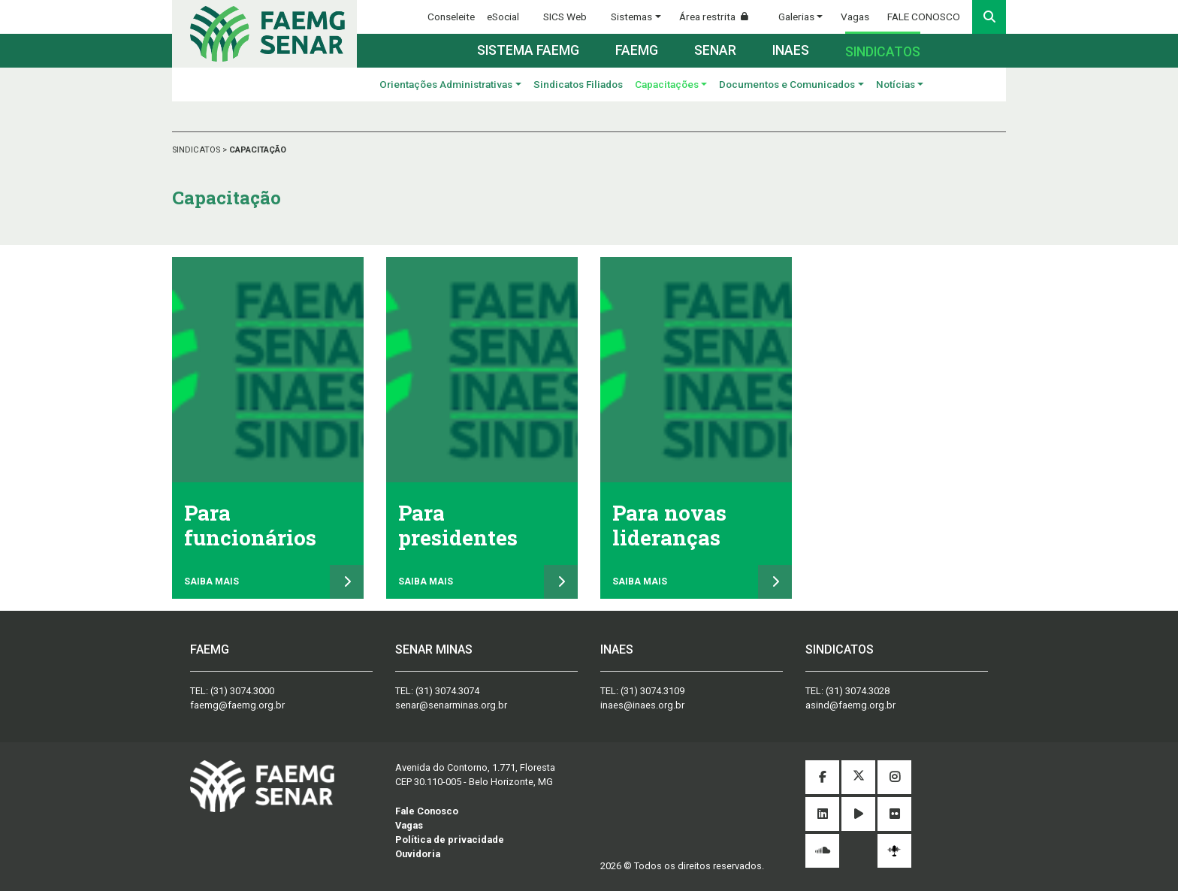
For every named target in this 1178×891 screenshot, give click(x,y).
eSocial (503, 17)
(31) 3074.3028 (858, 690)
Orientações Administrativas (445, 84)
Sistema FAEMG (528, 50)
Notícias (895, 84)
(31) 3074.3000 (242, 690)
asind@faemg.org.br (850, 705)
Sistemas (631, 17)
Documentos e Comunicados (787, 84)
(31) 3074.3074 (447, 690)
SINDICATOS (197, 150)
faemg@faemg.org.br (237, 705)
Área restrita (719, 17)
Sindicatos (882, 51)
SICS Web (565, 17)
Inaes (790, 50)
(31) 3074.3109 (652, 690)
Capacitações (667, 84)
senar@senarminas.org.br (451, 705)
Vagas (855, 17)
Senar (715, 50)
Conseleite (451, 17)
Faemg (636, 50)
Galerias (796, 17)
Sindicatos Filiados (578, 84)
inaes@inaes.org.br (642, 705)
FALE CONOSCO (923, 17)
